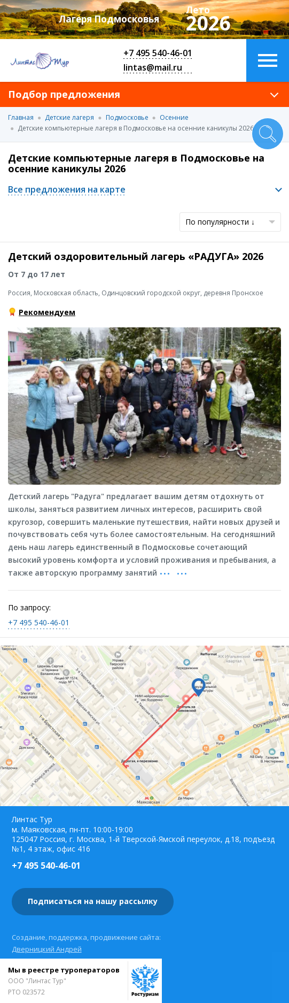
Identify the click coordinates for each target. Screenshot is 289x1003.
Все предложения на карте (67, 189)
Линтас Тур (40, 61)
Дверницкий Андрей (47, 949)
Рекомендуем (47, 312)
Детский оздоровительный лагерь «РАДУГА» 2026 (135, 256)
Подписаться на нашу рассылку (93, 901)
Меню (267, 60)
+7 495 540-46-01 (157, 53)
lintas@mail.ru (152, 67)
